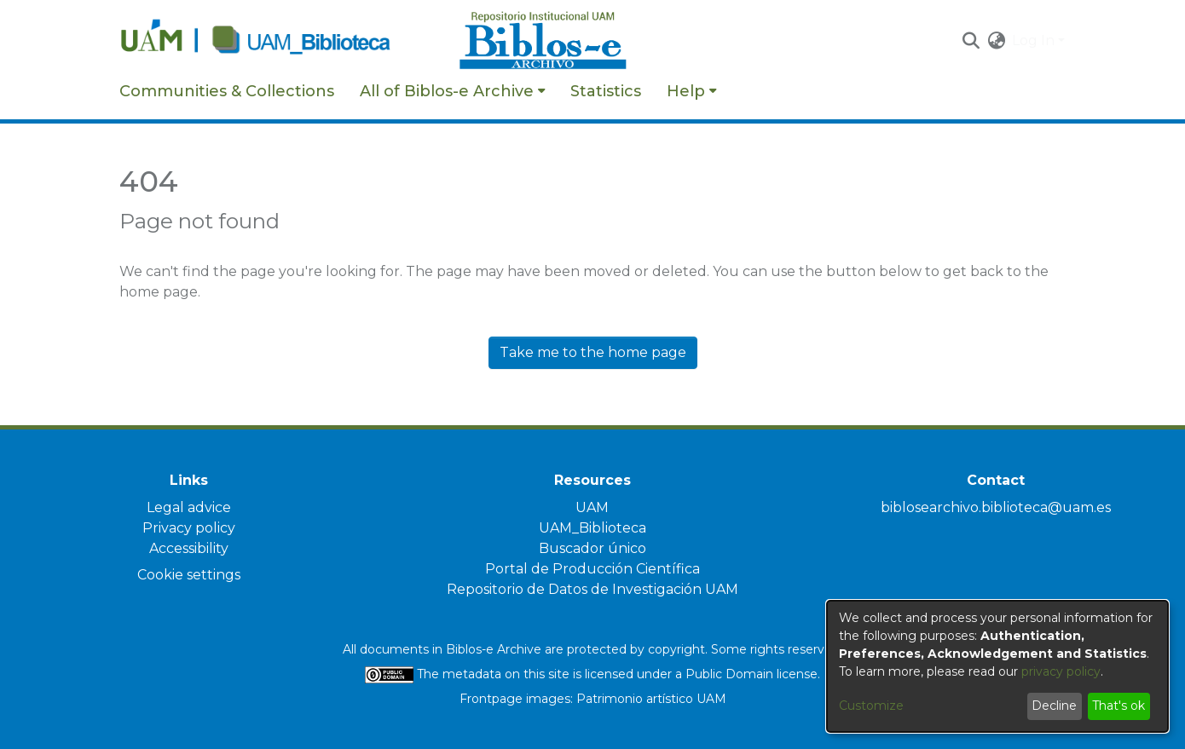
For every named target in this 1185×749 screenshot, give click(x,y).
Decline (1054, 705)
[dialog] (997, 666)
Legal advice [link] (189, 507)
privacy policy (1061, 671)
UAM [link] (592, 507)
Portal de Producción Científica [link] (592, 569)
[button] (970, 41)
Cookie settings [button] (188, 575)
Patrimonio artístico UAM (651, 698)
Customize (871, 705)
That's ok (1118, 705)
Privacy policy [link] (188, 528)
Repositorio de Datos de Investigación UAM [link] (592, 589)
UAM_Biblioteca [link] (592, 528)
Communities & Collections (226, 91)
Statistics (605, 91)
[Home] (280, 41)
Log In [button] (1035, 40)
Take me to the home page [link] (593, 352)
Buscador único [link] (592, 548)
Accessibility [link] (188, 548)
